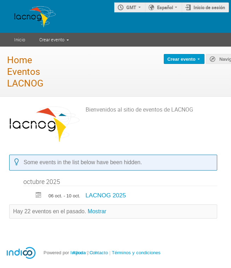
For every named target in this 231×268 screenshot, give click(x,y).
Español (165, 7)
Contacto (98, 253)
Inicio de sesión (209, 7)
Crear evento (51, 39)
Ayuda (79, 253)
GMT (131, 7)
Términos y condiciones (136, 253)
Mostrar (97, 211)
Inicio (19, 39)
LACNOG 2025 (106, 195)
